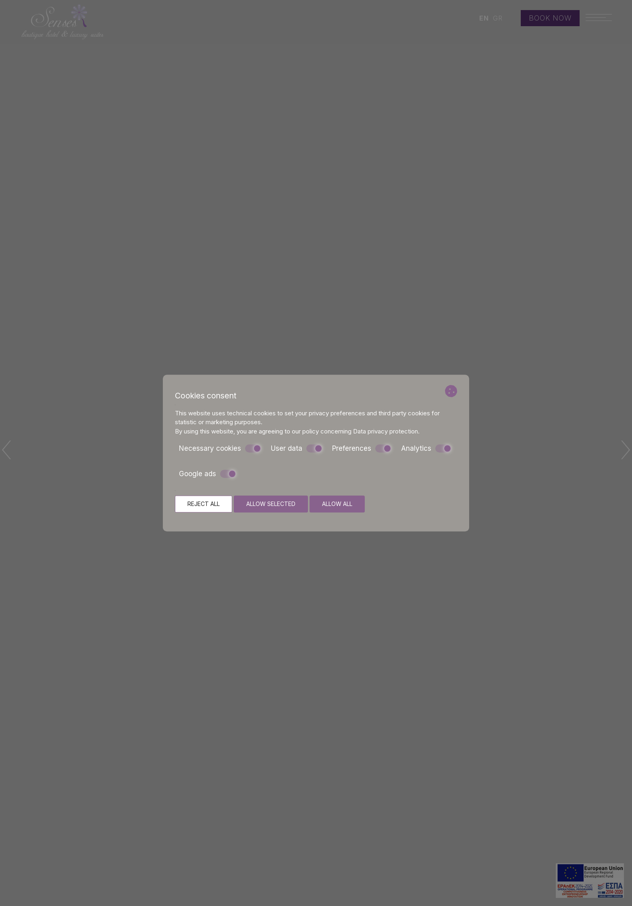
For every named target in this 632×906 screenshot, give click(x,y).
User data (296, 448)
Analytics (426, 448)
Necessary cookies (220, 448)
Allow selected (270, 503)
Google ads (207, 474)
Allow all (337, 503)
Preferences (361, 448)
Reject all (203, 503)
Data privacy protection (385, 431)
